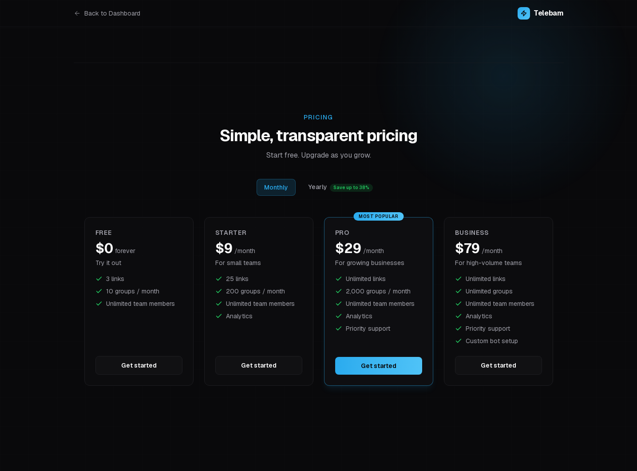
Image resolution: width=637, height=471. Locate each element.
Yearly (341, 187)
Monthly (276, 187)
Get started (139, 365)
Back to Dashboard (107, 13)
